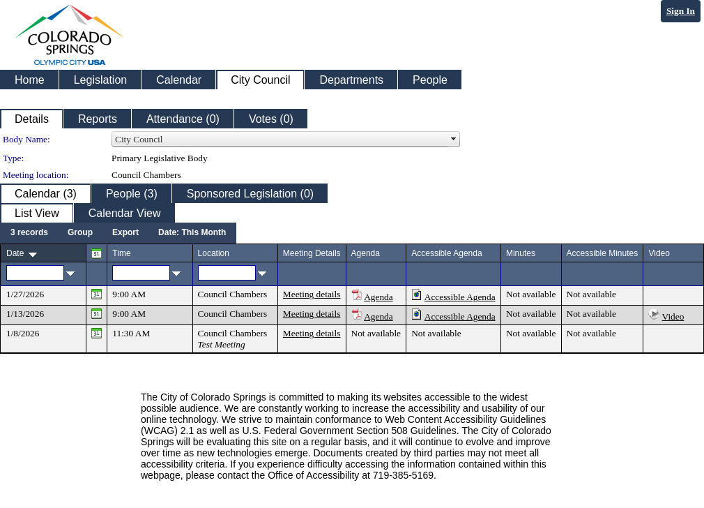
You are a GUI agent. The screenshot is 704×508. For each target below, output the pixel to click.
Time (121, 253)
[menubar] (118, 233)
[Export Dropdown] (125, 233)
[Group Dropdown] (80, 233)
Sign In (680, 11)
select (453, 139)
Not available (531, 294)
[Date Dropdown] (192, 233)
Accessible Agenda (460, 297)
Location (213, 253)
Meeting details (312, 294)
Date (15, 253)
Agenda (378, 297)
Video (673, 316)
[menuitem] (29, 233)
